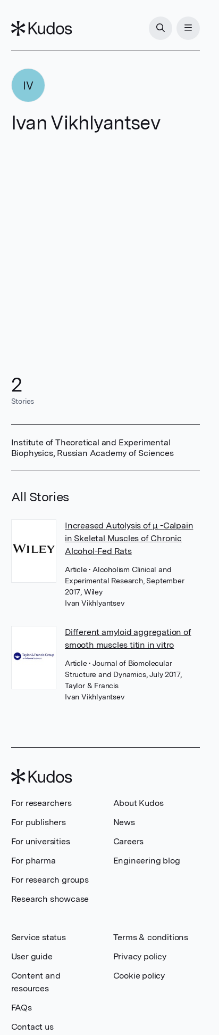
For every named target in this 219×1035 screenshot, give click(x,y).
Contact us (32, 1027)
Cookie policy (139, 976)
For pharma (33, 860)
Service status (38, 937)
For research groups (50, 880)
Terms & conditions (150, 937)
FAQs (21, 1008)
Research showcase (50, 899)
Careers (128, 841)
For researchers (41, 803)
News (124, 822)
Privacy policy (139, 956)
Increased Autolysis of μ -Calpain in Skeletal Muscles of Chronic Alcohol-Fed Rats (129, 538)
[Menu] (188, 28)
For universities (40, 841)
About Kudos (138, 803)
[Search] (160, 28)
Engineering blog (146, 860)
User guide (32, 956)
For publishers (38, 822)
